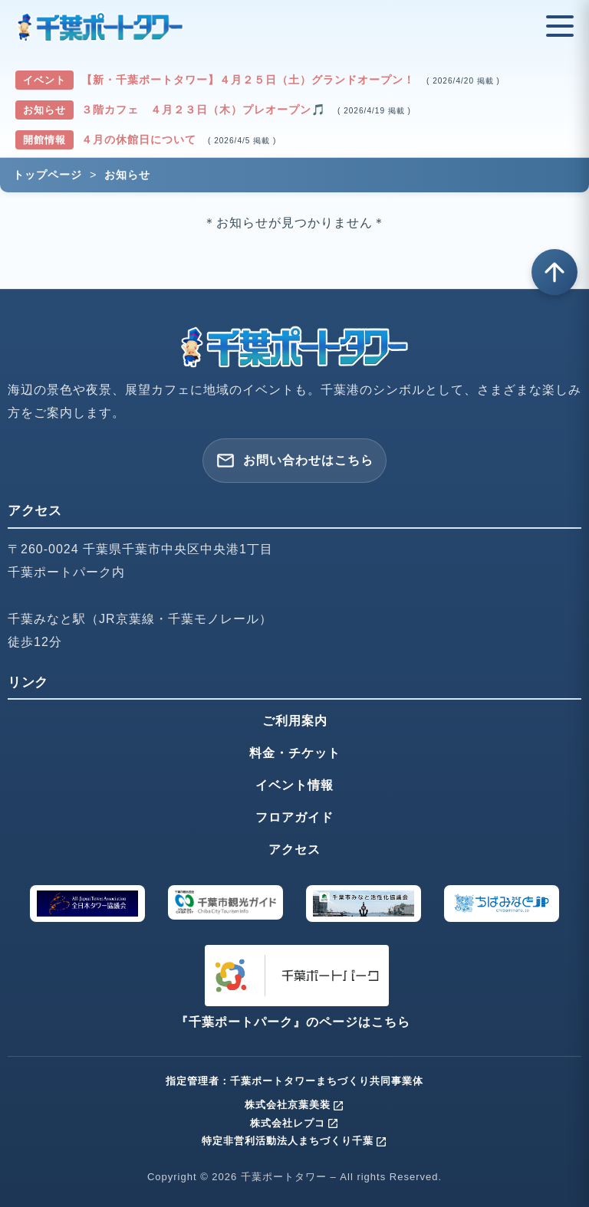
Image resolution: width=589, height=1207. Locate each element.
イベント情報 (294, 785)
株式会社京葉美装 (294, 1104)
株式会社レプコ (294, 1123)
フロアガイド (294, 817)
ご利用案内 (294, 720)
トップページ (47, 175)
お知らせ (127, 175)
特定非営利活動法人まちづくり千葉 (294, 1140)
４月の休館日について (140, 139)
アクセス (294, 849)
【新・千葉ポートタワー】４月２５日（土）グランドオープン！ (250, 80)
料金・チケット (295, 752)
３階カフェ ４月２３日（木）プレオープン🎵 (205, 109)
